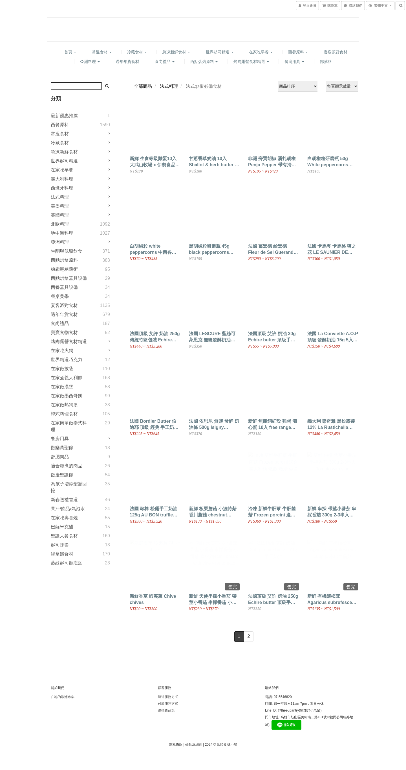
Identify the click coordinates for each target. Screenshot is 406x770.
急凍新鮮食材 (176, 52)
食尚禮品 (165, 61)
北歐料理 (60, 224)
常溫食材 (102, 52)
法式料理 (60, 197)
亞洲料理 (90, 61)
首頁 (70, 52)
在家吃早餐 (261, 52)
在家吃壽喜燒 (64, 517)
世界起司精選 (219, 52)
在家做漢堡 (62, 386)
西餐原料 (298, 52)
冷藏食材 (137, 52)
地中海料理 (62, 233)
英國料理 (60, 215)
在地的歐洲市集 (62, 697)
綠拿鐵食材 (62, 553)
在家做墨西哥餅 (66, 395)
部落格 (326, 61)
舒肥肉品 (60, 456)
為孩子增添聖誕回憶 (69, 487)
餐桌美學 (60, 296)
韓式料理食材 (64, 413)
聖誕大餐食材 (64, 535)
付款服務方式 (168, 704)
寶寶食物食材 (64, 332)
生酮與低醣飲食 (66, 251)
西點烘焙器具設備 (69, 278)
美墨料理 (60, 206)
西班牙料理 (62, 188)
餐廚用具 (294, 61)
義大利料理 (62, 178)
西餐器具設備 (64, 287)
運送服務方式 (168, 697)
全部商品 (143, 86)
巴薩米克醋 (62, 526)
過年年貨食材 (127, 61)
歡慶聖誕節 (62, 474)
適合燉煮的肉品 (66, 465)
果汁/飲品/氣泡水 (68, 508)
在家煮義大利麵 (66, 377)
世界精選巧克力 (66, 359)
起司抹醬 (60, 544)
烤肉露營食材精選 (251, 61)
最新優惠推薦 (64, 115)
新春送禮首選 (64, 499)
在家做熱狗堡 (64, 404)
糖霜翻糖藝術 (64, 269)
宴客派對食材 (335, 52)
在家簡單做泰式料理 (69, 426)
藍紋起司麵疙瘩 (66, 562)
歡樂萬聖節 (62, 447)
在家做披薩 (62, 368)
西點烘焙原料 (204, 61)
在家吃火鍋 (62, 350)
